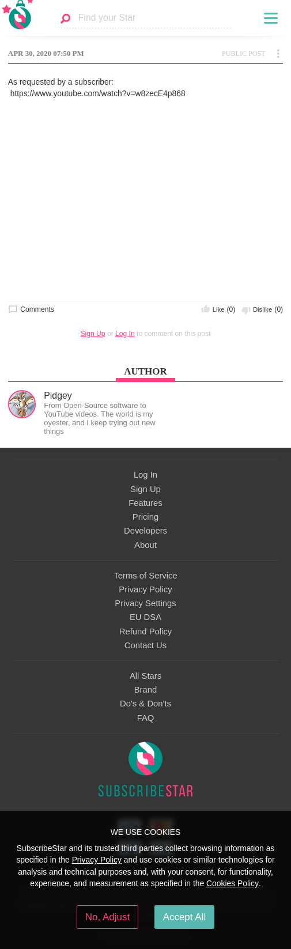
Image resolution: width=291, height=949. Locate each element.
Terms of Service (145, 575)
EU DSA (145, 617)
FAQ (145, 718)
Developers (145, 530)
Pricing (145, 516)
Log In (125, 334)
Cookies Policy (232, 883)
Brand (145, 689)
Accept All (184, 917)
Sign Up (93, 334)
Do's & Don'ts (145, 703)
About (145, 545)
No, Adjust (107, 917)
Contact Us (145, 645)
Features (145, 503)
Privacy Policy (145, 589)
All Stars (145, 675)
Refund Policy (145, 631)
